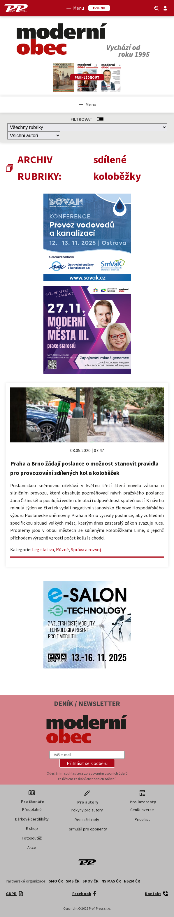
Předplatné (32, 809)
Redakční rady (87, 819)
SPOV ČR (90, 881)
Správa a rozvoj (86, 549)
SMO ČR (56, 881)
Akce (31, 847)
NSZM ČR (132, 881)
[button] (87, 763)
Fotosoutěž (32, 838)
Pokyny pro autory (87, 810)
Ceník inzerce (142, 809)
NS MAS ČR (111, 881)
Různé (62, 549)
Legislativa (43, 549)
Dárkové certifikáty (32, 819)
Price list (142, 819)
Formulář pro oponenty (87, 829)
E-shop (32, 828)
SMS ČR (73, 881)
